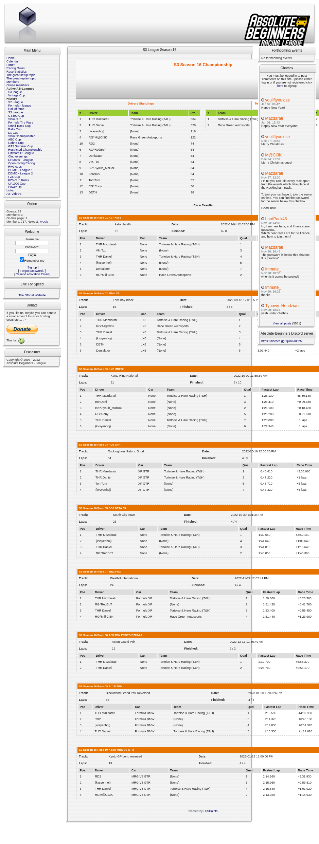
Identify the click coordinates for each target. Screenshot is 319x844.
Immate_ (273, 269)
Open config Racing (21, 163)
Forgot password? (32, 271)
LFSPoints (210, 811)
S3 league (15, 92)
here (280, 86)
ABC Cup (14, 139)
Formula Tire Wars (20, 122)
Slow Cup (14, 119)
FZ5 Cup (14, 177)
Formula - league (19, 105)
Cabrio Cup (16, 143)
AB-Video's (13, 193)
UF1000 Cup (16, 183)
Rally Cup (14, 129)
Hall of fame (16, 109)
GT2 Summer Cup (20, 146)
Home (10, 58)
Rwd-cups (15, 166)
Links (10, 190)
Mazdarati (274, 118)
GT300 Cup (16, 115)
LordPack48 (276, 219)
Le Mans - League (20, 160)
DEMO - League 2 (20, 173)
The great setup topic (20, 75)
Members (12, 81)
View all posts (282, 323)
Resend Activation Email (32, 274)
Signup (32, 267)
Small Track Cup (19, 126)
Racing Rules (15, 68)
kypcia (44, 221)
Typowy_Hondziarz (282, 305)
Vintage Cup (16, 95)
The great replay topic (21, 78)
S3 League (15, 112)
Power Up (15, 187)
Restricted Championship (25, 149)
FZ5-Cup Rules (18, 180)
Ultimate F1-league (21, 153)
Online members (17, 85)
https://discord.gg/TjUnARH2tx (281, 341)
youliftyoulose (277, 100)
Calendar (12, 61)
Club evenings (18, 156)
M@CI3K (273, 155)
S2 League (15, 102)
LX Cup (13, 132)
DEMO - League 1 (20, 170)
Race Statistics (16, 71)
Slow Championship (21, 136)
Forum (10, 65)
